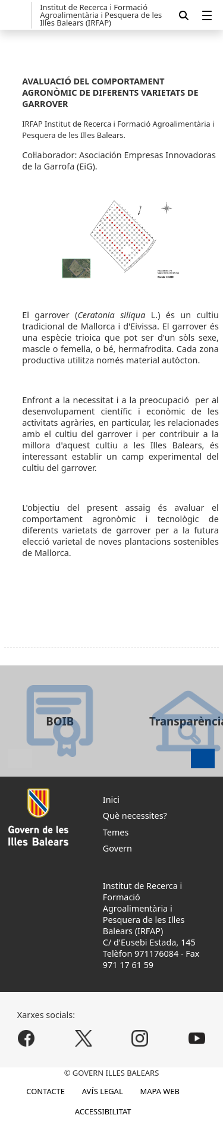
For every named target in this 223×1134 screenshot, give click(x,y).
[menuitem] (207, 15)
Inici (111, 799)
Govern (117, 848)
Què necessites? (135, 815)
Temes (116, 832)
